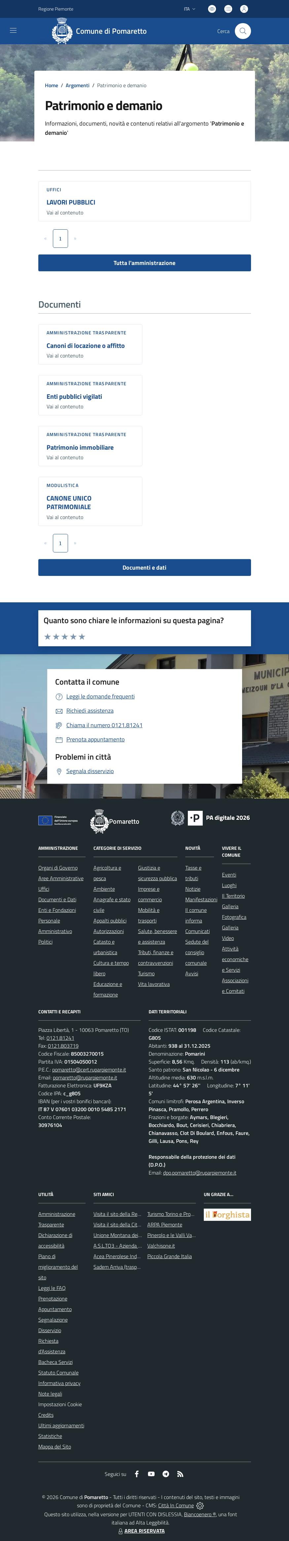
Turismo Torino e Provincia (175, 1214)
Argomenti (78, 85)
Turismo (146, 973)
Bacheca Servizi (55, 1362)
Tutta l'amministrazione (144, 262)
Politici (45, 942)
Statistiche (50, 1436)
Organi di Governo (58, 868)
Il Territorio (233, 896)
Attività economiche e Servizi (235, 959)
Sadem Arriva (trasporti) (119, 1267)
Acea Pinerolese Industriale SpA (128, 1256)
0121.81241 (60, 1038)
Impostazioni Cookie (60, 1404)
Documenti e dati (144, 567)
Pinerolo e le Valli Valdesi (174, 1235)
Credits (46, 1415)
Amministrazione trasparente (87, 332)
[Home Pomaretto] (102, 31)
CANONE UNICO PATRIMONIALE (69, 502)
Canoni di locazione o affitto (86, 345)
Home (51, 85)
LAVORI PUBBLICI (71, 202)
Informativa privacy (59, 1383)
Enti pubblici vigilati (74, 396)
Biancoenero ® (200, 1514)
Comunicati (197, 931)
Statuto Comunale (58, 1372)
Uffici (54, 189)
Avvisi (191, 973)
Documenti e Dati (57, 899)
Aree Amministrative (61, 878)
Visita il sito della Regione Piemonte (132, 1214)
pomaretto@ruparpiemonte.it (85, 1077)
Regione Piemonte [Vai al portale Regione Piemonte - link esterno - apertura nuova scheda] (55, 8)
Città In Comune (176, 1505)
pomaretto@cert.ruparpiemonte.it (89, 1069)
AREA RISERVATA (141, 1531)
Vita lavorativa (154, 984)
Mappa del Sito (54, 1446)
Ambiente (104, 889)
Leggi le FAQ (52, 1288)
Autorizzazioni (108, 931)
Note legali (50, 1394)
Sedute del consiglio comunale (197, 952)
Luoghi (229, 885)
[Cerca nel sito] (243, 31)
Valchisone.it (161, 1246)
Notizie (192, 889)
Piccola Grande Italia (169, 1256)
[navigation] (13, 30)
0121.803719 (63, 1046)
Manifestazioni (201, 899)
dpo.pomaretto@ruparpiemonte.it (199, 1173)
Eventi (229, 875)
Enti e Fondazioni (57, 910)
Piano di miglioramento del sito (58, 1266)
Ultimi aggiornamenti (61, 1425)
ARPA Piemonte (164, 1224)
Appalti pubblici (109, 920)
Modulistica (63, 485)
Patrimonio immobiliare (80, 447)
